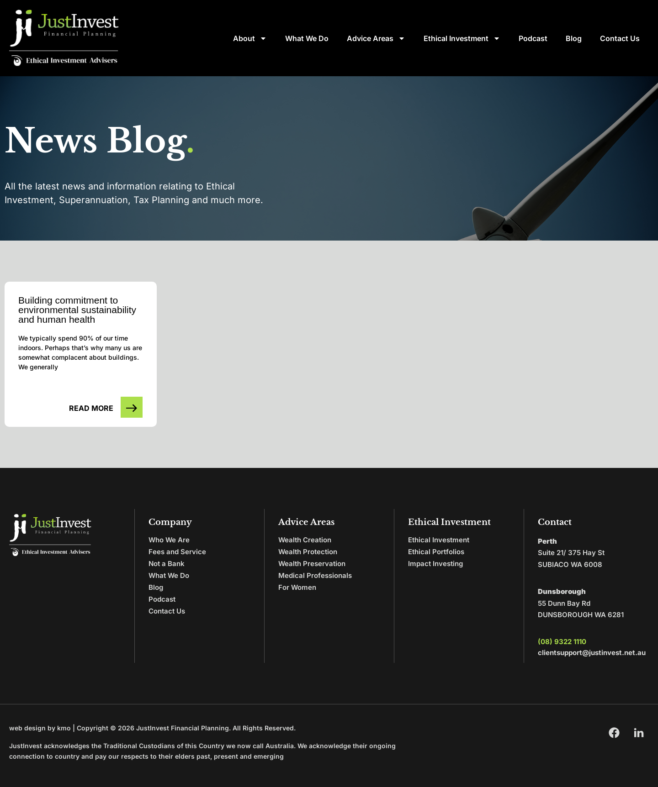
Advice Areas (376, 38)
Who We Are (169, 539)
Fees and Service (177, 551)
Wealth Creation (304, 539)
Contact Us (620, 38)
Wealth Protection (307, 551)
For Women (297, 587)
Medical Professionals (315, 575)
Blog (574, 38)
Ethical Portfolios (436, 551)
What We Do (307, 38)
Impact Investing (435, 563)
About (250, 38)
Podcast (533, 38)
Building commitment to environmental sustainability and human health (77, 310)
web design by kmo (40, 728)
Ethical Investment (462, 38)
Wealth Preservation (311, 563)
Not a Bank (167, 563)
